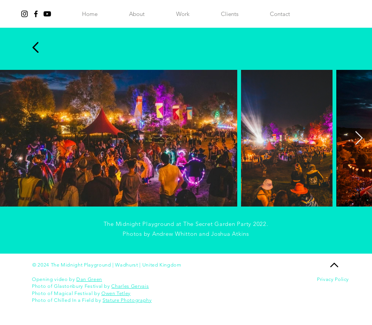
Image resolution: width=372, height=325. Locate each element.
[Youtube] (47, 13)
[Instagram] (24, 13)
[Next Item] (359, 138)
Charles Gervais (130, 286)
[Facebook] (36, 13)
